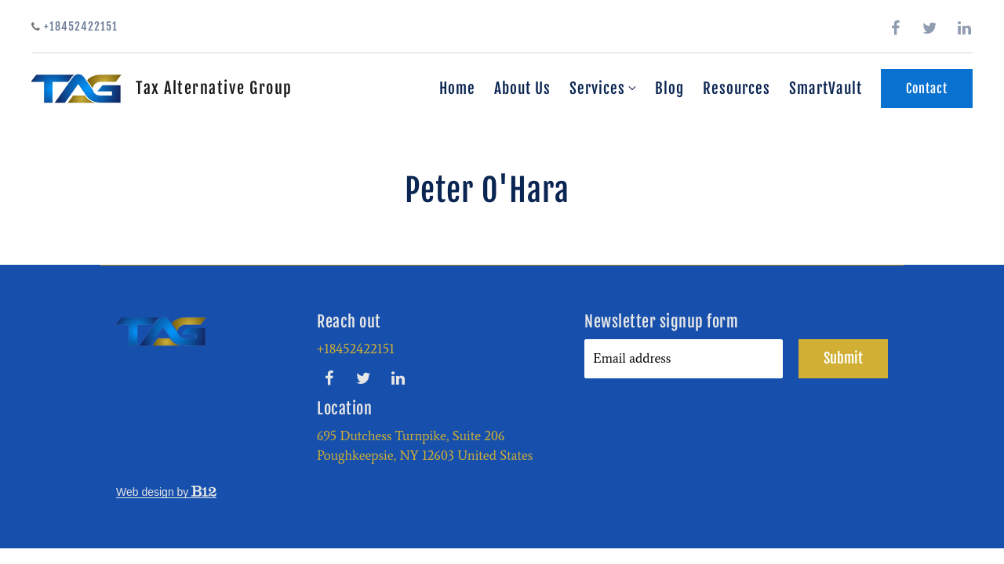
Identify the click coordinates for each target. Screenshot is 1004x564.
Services (597, 88)
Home (457, 88)
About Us (522, 88)
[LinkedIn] (965, 28)
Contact (927, 88)
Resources (736, 88)
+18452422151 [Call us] (74, 26)
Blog (669, 88)
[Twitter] (930, 28)
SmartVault (825, 88)
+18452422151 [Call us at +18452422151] (356, 348)
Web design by (166, 492)
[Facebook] (896, 28)
